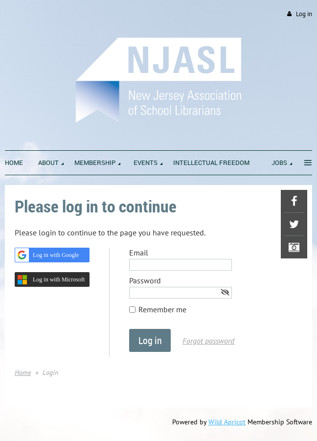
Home (23, 372)
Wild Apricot (227, 422)
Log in (304, 14)
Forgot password (208, 341)
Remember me (162, 309)
